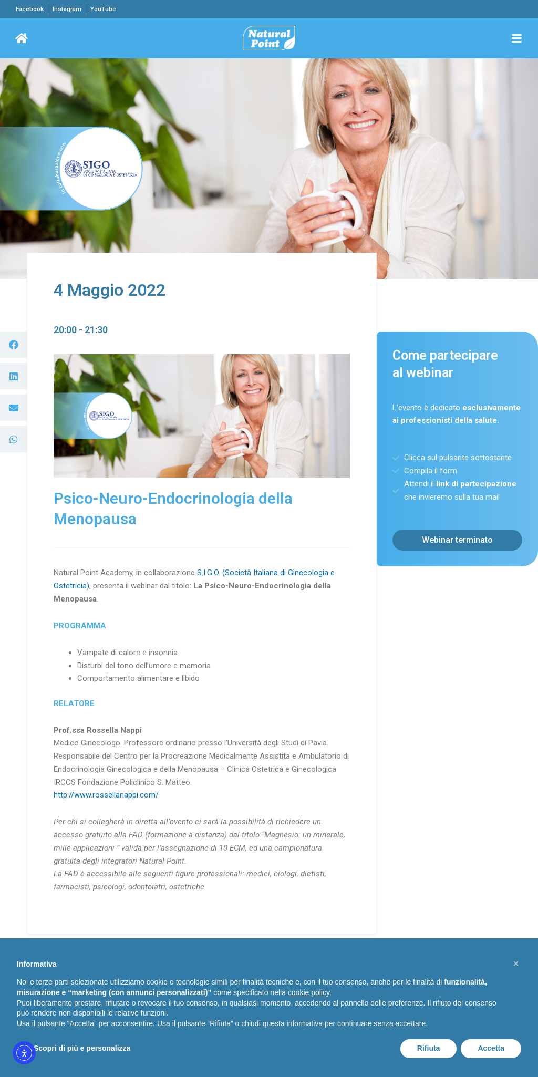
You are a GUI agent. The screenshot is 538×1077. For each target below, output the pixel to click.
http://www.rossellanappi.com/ (106, 795)
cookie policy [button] (308, 992)
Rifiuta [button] (428, 1048)
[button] (13, 345)
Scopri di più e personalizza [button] (82, 1048)
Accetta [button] (491, 1048)
